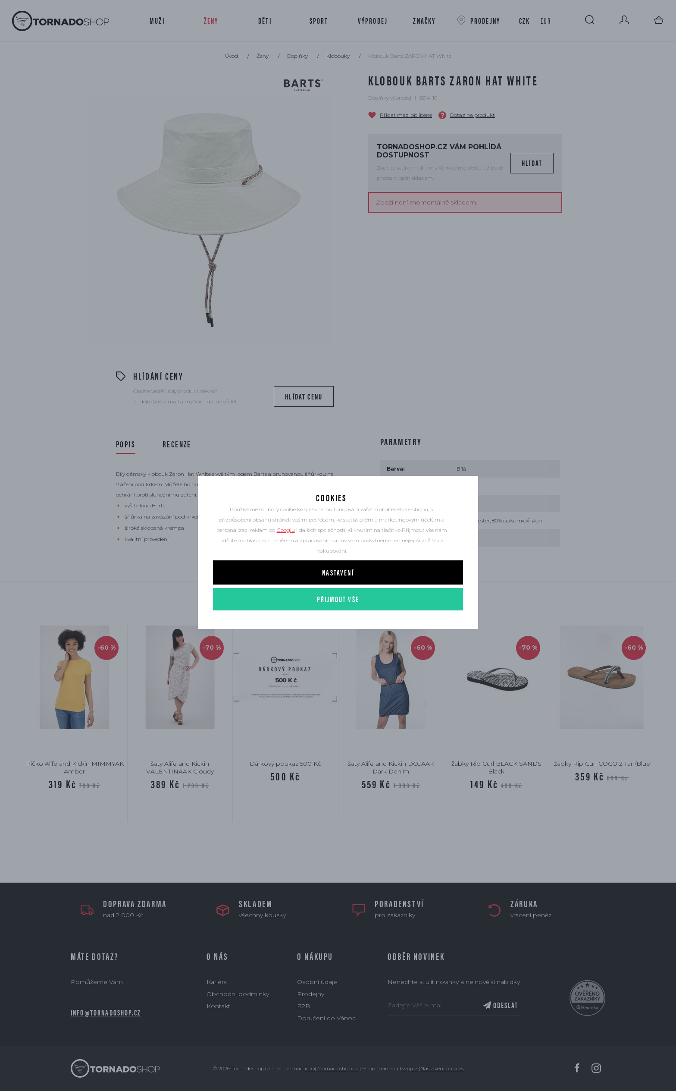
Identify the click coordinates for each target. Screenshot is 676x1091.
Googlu (286, 555)
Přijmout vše (338, 624)
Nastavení (338, 597)
